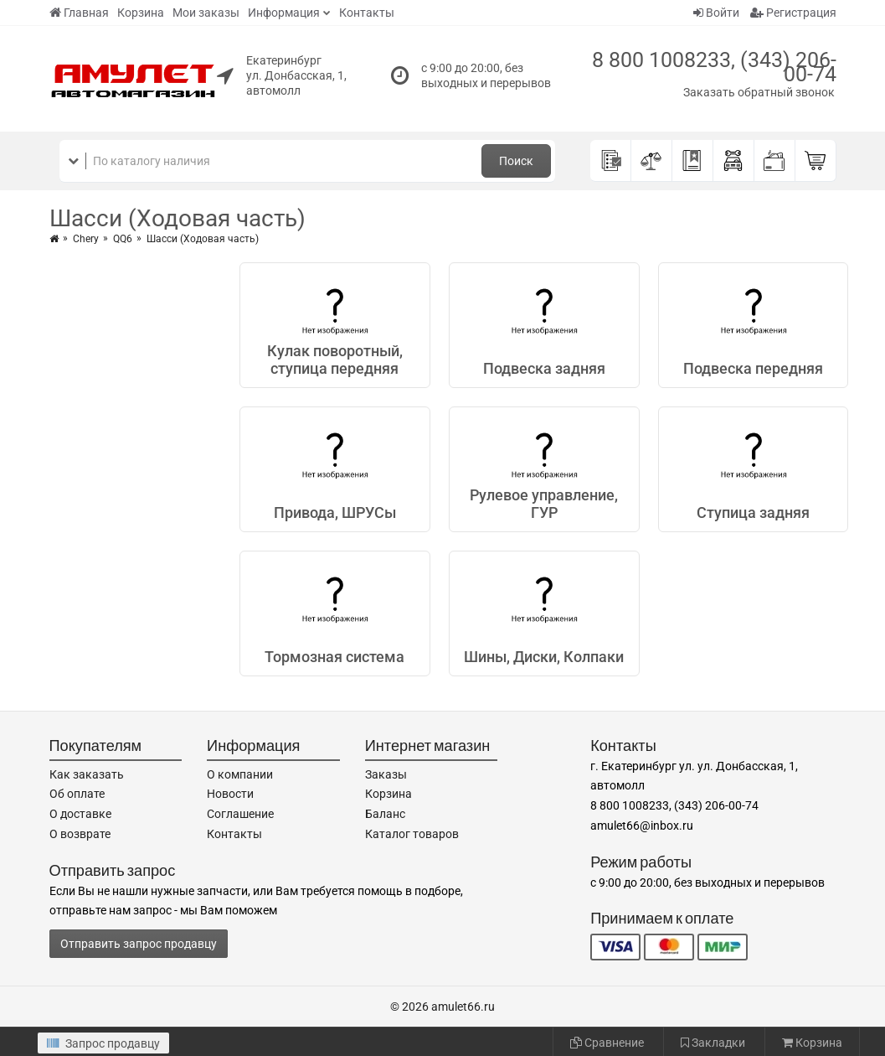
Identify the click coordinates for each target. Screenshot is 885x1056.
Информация (284, 12)
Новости (230, 793)
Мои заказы (205, 12)
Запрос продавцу (103, 1043)
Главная (79, 12)
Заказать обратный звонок (759, 92)
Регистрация (793, 12)
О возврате (80, 834)
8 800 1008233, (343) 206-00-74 (714, 67)
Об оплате (77, 793)
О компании (240, 774)
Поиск (516, 161)
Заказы (386, 774)
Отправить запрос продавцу (138, 943)
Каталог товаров (412, 834)
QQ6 (122, 239)
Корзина (140, 12)
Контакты (366, 12)
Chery (86, 239)
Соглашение (240, 813)
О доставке (80, 813)
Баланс (385, 813)
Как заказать (86, 774)
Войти (716, 12)
